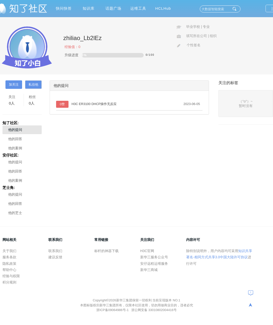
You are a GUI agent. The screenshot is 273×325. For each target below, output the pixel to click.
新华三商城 (149, 270)
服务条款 (9, 257)
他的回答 (15, 139)
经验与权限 (11, 276)
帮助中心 (9, 270)
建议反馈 (55, 257)
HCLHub (163, 8)
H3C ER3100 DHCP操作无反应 (94, 104)
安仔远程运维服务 (154, 264)
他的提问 (15, 130)
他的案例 (15, 148)
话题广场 (113, 8)
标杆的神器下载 (106, 251)
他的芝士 (15, 213)
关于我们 (9, 251)
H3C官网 (147, 251)
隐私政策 (9, 264)
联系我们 (55, 251)
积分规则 (9, 282)
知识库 (89, 8)
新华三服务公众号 (154, 257)
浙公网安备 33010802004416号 (154, 310)
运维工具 (138, 8)
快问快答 (64, 8)
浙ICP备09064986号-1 (113, 310)
